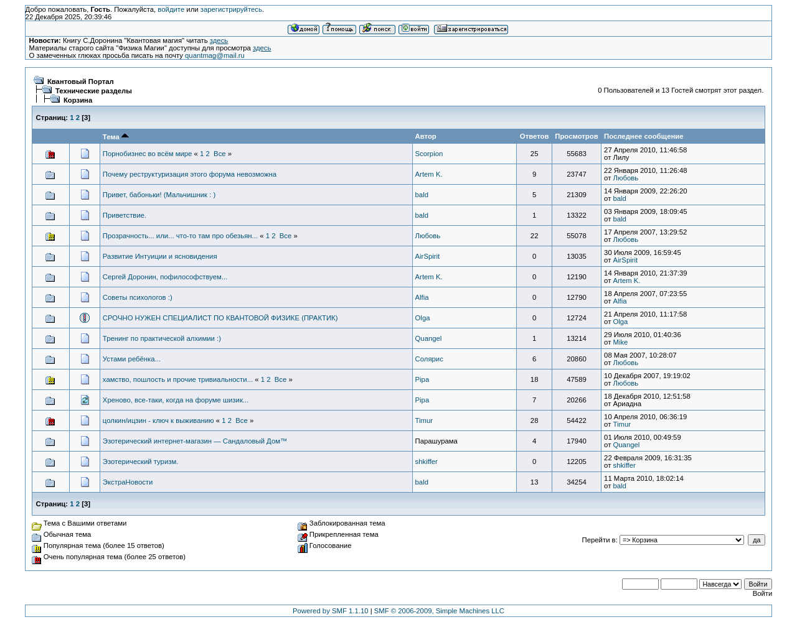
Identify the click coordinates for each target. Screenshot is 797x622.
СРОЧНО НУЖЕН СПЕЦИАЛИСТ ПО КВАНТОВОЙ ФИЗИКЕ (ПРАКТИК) (220, 318)
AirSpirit (427, 256)
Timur (424, 420)
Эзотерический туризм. (140, 461)
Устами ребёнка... (132, 359)
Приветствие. (124, 215)
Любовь (625, 178)
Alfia (422, 297)
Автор (425, 136)
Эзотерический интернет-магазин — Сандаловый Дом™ (195, 441)
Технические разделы (93, 91)
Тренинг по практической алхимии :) (162, 338)
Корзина (78, 100)
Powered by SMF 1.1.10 (331, 611)
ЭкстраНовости (128, 482)
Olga (422, 318)
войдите (171, 9)
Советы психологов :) (137, 297)
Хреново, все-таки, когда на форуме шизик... (175, 400)
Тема (116, 137)
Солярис (429, 359)
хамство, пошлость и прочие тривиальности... (178, 379)
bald (421, 194)
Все (220, 153)
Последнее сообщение (643, 136)
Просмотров (576, 136)
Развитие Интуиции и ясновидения (160, 256)
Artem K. (429, 174)
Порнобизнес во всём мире (147, 153)
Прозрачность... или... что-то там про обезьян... (180, 235)
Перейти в (599, 540)
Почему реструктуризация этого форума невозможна (189, 174)
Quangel (428, 338)
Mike (620, 342)
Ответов (534, 136)
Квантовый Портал (80, 81)
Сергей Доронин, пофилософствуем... (165, 277)
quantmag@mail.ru (215, 55)
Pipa (422, 379)
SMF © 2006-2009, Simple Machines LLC (439, 611)
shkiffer (426, 461)
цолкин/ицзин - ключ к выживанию (158, 420)
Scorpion (429, 153)
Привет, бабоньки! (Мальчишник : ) (159, 194)
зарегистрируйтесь (231, 9)
